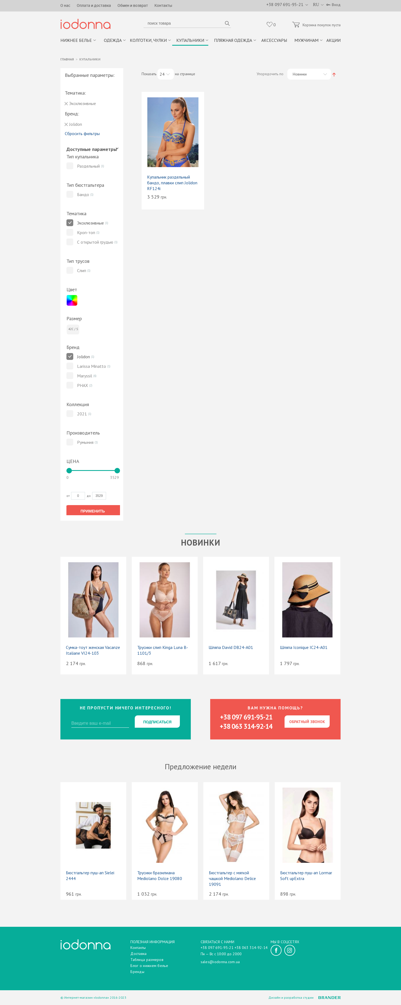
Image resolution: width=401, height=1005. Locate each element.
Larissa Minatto (91, 366)
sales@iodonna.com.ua (220, 962)
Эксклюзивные (90, 223)
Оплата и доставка (94, 5)
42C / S (73, 329)
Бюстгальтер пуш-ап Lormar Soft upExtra (306, 876)
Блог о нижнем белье (149, 965)
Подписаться (157, 722)
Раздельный (88, 166)
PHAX (82, 386)
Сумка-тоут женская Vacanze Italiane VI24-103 (93, 650)
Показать (149, 74)
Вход (336, 4)
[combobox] (165, 74)
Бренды (137, 971)
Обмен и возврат (133, 5)
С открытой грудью (95, 242)
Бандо (83, 195)
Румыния (85, 442)
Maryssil (84, 376)
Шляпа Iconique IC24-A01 (303, 648)
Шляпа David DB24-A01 (231, 648)
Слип (81, 271)
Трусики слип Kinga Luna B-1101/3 (162, 650)
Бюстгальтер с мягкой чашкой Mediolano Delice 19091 (232, 879)
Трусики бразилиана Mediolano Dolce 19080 (159, 876)
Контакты (163, 5)
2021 (82, 414)
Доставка (138, 953)
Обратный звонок (307, 722)
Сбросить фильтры (82, 134)
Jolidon (83, 357)
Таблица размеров (146, 959)
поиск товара (227, 24)
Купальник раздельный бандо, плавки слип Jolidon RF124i (172, 183)
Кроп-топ (86, 233)
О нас (65, 5)
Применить (92, 512)
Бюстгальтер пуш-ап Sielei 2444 (90, 876)
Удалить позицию (66, 104)
